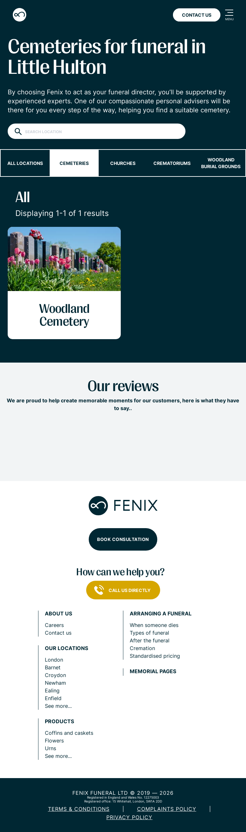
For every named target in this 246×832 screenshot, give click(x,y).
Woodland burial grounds (221, 163)
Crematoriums (172, 163)
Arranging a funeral (161, 614)
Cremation (142, 648)
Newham (55, 683)
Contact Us (196, 15)
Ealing (52, 690)
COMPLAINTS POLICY (166, 809)
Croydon (55, 675)
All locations (25, 163)
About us (58, 614)
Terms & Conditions (79, 809)
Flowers (54, 740)
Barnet (53, 667)
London (54, 659)
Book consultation (123, 539)
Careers (54, 625)
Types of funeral (149, 633)
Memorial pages (153, 671)
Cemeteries (74, 163)
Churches (122, 163)
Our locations (66, 648)
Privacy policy (129, 817)
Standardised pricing (155, 656)
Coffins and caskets (69, 733)
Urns (50, 748)
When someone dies (154, 625)
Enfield (53, 698)
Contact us (58, 633)
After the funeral (149, 640)
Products (59, 721)
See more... (58, 706)
